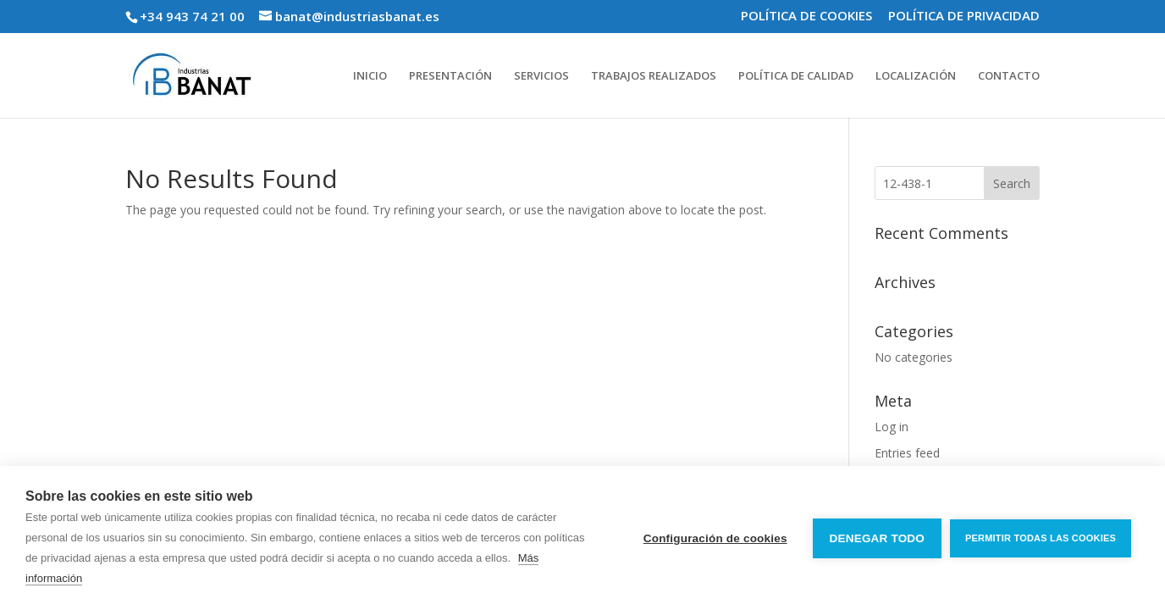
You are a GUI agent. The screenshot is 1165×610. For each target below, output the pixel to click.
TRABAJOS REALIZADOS (653, 76)
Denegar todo (877, 538)
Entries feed (907, 453)
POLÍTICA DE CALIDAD (795, 76)
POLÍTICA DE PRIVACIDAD (964, 16)
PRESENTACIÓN (450, 76)
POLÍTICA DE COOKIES (806, 16)
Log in (891, 427)
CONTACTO (1009, 76)
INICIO (370, 76)
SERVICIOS (541, 76)
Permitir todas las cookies (1040, 538)
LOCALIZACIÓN (915, 76)
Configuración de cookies (715, 538)
